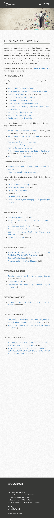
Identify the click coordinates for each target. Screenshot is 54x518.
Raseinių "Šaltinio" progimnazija (20, 148)
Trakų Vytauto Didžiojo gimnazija (20, 145)
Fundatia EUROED (15, 282)
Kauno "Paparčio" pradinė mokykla (21, 156)
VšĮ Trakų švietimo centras (18, 191)
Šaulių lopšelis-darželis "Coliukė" (20, 118)
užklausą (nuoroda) (41, 68)
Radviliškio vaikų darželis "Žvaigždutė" (22, 97)
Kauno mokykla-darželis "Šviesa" (22, 131)
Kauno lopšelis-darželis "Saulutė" (21, 112)
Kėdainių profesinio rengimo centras (22, 172)
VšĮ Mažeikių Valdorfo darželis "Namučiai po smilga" (27, 91)
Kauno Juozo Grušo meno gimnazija (22, 142)
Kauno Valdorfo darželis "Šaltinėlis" (21, 88)
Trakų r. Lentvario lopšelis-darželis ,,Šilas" (23, 104)
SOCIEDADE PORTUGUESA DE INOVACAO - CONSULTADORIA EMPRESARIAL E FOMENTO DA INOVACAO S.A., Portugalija (29, 351)
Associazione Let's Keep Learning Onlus (23, 229)
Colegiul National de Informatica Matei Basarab (29, 276)
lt (44, 4)
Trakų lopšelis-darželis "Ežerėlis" (20, 101)
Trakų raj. (11, 151)
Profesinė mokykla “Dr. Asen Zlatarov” (22, 261)
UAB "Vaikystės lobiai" (16, 94)
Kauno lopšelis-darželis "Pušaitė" (20, 115)
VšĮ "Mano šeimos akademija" (19, 185)
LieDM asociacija (14, 197)
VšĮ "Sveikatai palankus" (17, 188)
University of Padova (16, 238)
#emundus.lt (21, 492)
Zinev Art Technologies (17, 258)
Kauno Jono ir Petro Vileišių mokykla (23, 136)
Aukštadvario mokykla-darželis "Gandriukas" (32, 151)
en (48, 4)
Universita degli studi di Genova (20, 226)
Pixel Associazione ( (15, 217)
